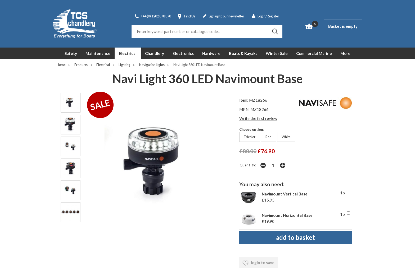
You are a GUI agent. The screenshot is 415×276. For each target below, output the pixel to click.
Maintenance (97, 53)
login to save (258, 263)
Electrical (128, 53)
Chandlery (154, 53)
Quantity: (248, 165)
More (345, 53)
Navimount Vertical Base (285, 193)
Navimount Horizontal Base (287, 215)
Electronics (183, 53)
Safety (71, 53)
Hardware (211, 53)
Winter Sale (277, 53)
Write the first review (258, 118)
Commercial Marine (314, 53)
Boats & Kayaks (243, 53)
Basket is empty (343, 26)
